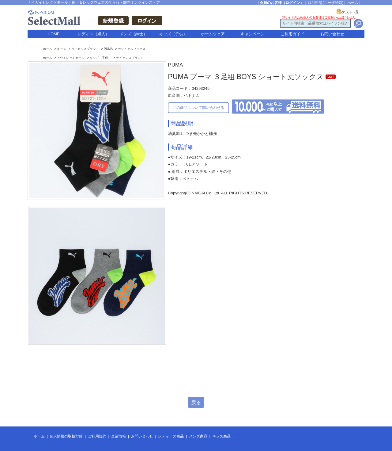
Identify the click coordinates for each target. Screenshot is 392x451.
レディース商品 (171, 436)
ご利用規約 (97, 436)
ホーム (352, 3)
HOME (54, 34)
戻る (196, 402)
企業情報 (118, 436)
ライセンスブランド (85, 49)
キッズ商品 (221, 436)
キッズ (61, 49)
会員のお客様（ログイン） (282, 3)
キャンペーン (253, 34)
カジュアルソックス (131, 49)
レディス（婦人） (93, 34)
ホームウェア (213, 34)
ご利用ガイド (292, 34)
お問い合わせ (332, 34)
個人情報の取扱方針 (66, 436)
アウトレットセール (71, 57)
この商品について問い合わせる (198, 107)
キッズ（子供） (173, 34)
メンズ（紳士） (133, 34)
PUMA (108, 49)
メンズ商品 (198, 436)
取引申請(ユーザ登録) (325, 3)
